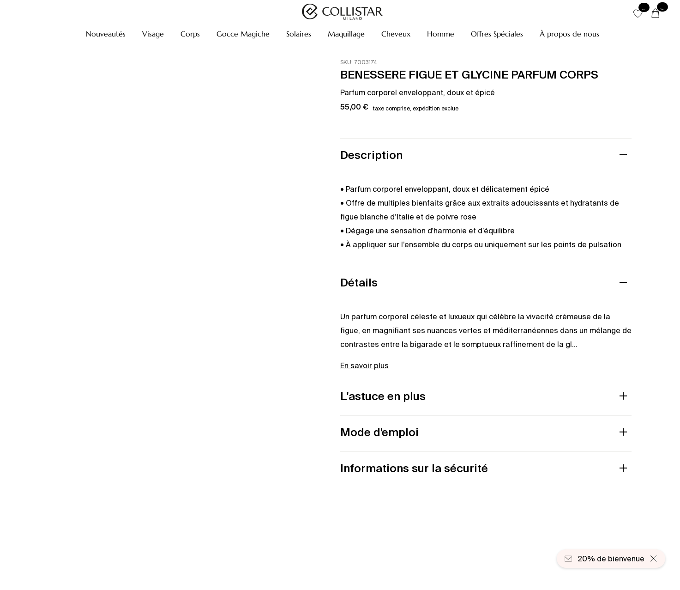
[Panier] (655, 14)
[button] (106, 33)
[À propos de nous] (569, 33)
